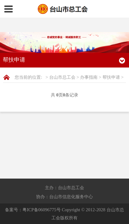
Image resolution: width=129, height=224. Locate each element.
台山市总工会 (62, 62)
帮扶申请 (111, 62)
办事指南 (89, 62)
